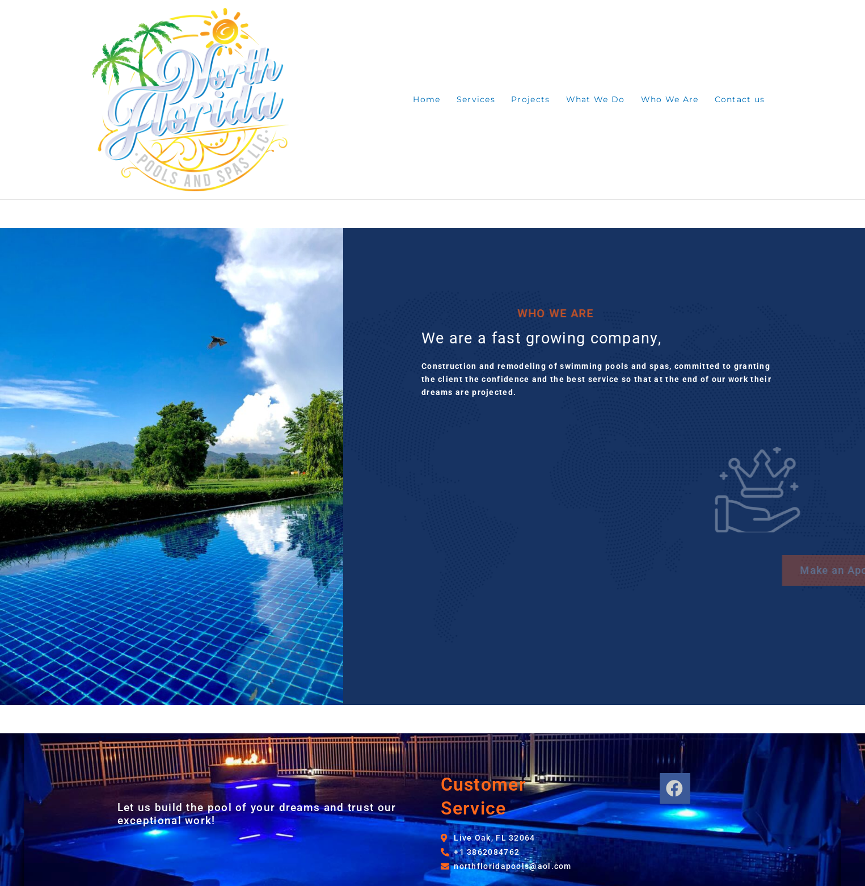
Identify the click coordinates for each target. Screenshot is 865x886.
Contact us (740, 99)
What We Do (595, 99)
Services (476, 99)
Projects (530, 99)
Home (426, 99)
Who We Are (670, 99)
